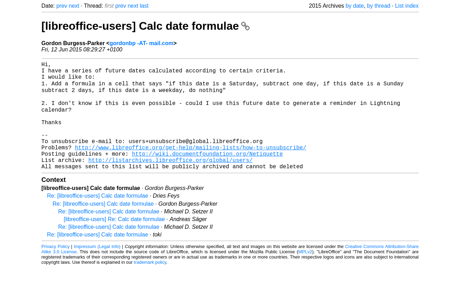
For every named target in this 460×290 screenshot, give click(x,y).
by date (354, 6)
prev (61, 6)
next (74, 6)
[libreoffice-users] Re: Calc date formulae (114, 242)
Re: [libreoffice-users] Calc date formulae (97, 218)
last (144, 6)
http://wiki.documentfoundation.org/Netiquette (207, 173)
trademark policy (150, 284)
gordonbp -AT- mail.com (142, 43)
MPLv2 (305, 274)
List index (407, 6)
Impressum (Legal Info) (97, 268)
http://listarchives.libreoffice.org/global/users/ (170, 181)
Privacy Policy (56, 268)
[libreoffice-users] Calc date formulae (146, 26)
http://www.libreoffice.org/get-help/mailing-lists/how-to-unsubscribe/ (190, 165)
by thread (378, 6)
